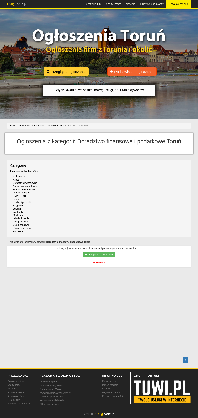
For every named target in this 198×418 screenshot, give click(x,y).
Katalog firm (14, 400)
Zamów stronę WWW (50, 389)
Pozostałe (18, 231)
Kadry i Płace (19, 196)
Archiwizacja (19, 176)
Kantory (17, 199)
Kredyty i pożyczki (22, 202)
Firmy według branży (152, 4)
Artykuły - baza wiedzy (19, 403)
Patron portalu (109, 381)
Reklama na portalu (49, 381)
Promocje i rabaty (16, 392)
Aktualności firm (16, 396)
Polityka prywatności (112, 396)
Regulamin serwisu (111, 392)
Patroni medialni (110, 385)
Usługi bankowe (21, 225)
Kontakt (106, 388)
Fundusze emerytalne (24, 189)
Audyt (16, 179)
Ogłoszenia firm (92, 4)
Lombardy (18, 212)
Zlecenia (130, 4)
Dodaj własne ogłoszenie (131, 72)
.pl (16, 4)
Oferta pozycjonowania (51, 396)
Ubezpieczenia (20, 221)
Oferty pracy (14, 385)
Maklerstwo (18, 215)
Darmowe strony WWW (51, 385)
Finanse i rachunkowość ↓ (24, 171)
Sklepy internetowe (49, 404)
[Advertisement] (99, 283)
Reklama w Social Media (52, 400)
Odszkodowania (21, 218)
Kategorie (18, 165)
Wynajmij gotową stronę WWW (55, 393)
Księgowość (19, 205)
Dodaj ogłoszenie (178, 4)
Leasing (17, 208)
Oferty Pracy (113, 4)
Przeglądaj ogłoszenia (66, 72)
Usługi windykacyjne (23, 228)
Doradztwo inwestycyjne (25, 183)
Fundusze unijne (21, 192)
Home (12, 125)
